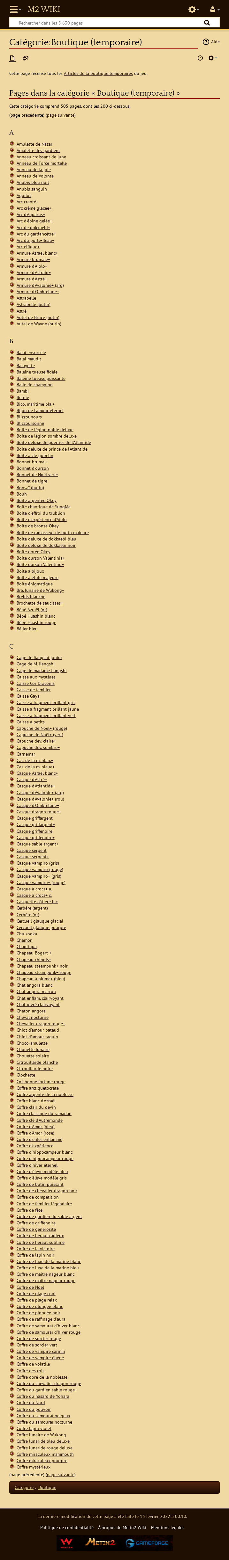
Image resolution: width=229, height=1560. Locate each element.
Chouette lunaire (33, 1049)
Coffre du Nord (31, 1402)
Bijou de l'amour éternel (40, 410)
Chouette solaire (33, 1056)
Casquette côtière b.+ (37, 901)
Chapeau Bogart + (34, 953)
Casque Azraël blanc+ (37, 773)
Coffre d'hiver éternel (37, 1165)
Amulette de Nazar (34, 144)
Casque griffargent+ (36, 824)
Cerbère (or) (28, 914)
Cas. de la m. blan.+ (35, 760)
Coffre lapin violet (34, 1428)
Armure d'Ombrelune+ (38, 291)
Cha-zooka (27, 934)
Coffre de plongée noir (38, 1313)
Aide (215, 42)
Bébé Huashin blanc (36, 616)
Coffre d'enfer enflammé (39, 1139)
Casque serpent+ (33, 856)
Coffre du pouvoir (34, 1409)
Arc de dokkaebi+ (33, 227)
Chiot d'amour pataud (38, 1030)
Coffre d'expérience (35, 1146)
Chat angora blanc (34, 985)
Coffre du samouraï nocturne (44, 1422)
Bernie (23, 397)
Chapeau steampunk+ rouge (44, 972)
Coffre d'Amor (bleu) (36, 1126)
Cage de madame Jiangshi (42, 670)
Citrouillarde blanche (37, 1062)
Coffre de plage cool (36, 1293)
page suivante (60, 115)
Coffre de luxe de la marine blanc (49, 1261)
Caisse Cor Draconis (36, 683)
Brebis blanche (31, 596)
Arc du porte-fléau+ (35, 240)
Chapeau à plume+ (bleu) (41, 979)
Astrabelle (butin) (33, 304)
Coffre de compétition (38, 1197)
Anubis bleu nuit (33, 182)
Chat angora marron (36, 991)
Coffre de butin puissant (40, 1184)
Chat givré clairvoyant (38, 1004)
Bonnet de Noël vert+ (37, 474)
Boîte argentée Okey (37, 500)
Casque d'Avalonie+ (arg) (40, 792)
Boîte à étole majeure (37, 577)
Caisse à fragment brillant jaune (48, 709)
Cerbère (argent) (32, 908)
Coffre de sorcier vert (37, 1345)
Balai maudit (29, 359)
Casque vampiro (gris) (38, 863)
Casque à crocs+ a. (34, 889)
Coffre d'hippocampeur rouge (45, 1158)
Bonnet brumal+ (32, 462)
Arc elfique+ (28, 246)
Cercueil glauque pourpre (41, 927)
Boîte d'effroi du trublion (41, 513)
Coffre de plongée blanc (40, 1306)
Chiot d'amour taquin (37, 1037)
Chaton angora (31, 1011)
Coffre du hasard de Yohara (43, 1396)
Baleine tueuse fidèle (37, 372)
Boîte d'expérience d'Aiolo (42, 519)
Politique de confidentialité (67, 1527)
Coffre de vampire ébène (40, 1357)
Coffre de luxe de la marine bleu (48, 1268)
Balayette (26, 365)
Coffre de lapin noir (35, 1255)
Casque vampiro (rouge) (40, 869)
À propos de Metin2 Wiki (122, 1527)
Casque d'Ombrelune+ (38, 805)
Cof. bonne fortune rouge (41, 1081)
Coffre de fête (29, 1210)
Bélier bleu (27, 629)
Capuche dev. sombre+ (38, 747)
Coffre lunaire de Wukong (41, 1435)
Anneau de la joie (34, 169)
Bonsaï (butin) (30, 487)
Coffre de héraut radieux (40, 1235)
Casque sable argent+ (37, 844)
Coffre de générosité (36, 1229)
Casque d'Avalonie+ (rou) (40, 799)
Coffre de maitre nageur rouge (46, 1280)
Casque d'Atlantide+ (36, 786)
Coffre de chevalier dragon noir (47, 1190)
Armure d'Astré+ (32, 279)
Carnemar (26, 754)
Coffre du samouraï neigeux (43, 1415)
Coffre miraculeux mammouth (45, 1454)
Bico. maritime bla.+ (36, 404)
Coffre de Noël (30, 1287)
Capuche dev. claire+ (36, 741)
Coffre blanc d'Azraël (36, 1101)
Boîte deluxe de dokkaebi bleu (46, 539)
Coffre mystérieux (33, 1467)
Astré (22, 311)
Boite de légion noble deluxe (45, 429)
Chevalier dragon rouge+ (41, 1023)
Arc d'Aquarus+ (31, 214)
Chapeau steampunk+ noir (42, 966)
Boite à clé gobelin (35, 455)
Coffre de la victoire (36, 1248)
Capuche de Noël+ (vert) (40, 734)
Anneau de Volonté (35, 176)
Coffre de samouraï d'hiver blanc (48, 1326)
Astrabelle (26, 298)
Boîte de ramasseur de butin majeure (53, 532)
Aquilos (24, 195)
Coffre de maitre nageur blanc (45, 1274)
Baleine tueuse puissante (41, 378)
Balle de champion (35, 384)
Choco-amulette (32, 1043)
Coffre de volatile (33, 1364)
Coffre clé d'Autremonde (40, 1120)
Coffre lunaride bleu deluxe (43, 1441)
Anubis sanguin (32, 189)
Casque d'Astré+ (32, 779)
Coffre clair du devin (36, 1107)
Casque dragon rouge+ (39, 812)
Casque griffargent (35, 818)
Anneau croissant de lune (41, 157)
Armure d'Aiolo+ (32, 266)
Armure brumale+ (33, 259)
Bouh (22, 494)
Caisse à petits (31, 722)
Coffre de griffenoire (36, 1223)
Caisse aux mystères (36, 677)
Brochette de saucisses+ (40, 603)
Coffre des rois (30, 1371)
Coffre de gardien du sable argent (49, 1216)
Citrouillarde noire (35, 1068)
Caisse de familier (34, 689)
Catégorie (24, 1487)
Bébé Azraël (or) (32, 609)
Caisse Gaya (28, 696)
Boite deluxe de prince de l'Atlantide (52, 449)
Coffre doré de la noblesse (42, 1377)
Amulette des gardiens (38, 150)
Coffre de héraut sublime (41, 1242)
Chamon (25, 940)
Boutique (47, 1487)
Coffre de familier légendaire (44, 1204)
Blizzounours (29, 417)
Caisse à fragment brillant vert (46, 715)
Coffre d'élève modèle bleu (42, 1171)
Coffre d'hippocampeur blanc (45, 1152)
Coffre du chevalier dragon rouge (49, 1383)
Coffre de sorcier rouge (39, 1338)
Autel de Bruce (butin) (38, 317)
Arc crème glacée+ (34, 208)
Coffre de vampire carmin (41, 1351)
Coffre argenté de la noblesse (45, 1094)
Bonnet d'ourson (33, 468)
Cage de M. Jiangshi (36, 664)
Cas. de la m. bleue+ (36, 767)
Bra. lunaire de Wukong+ (40, 590)
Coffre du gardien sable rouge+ (47, 1390)
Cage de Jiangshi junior (39, 657)
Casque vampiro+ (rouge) (41, 882)
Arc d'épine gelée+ (34, 221)
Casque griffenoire (34, 831)
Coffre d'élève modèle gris (42, 1178)
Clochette (26, 1075)
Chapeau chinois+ (34, 959)
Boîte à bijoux (30, 571)
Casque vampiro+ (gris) (39, 876)
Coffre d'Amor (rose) (35, 1133)
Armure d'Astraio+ (34, 272)
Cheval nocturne (33, 1017)
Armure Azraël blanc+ (37, 253)
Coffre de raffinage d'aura (41, 1319)
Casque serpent (32, 850)
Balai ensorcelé (31, 352)
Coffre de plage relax (37, 1300)
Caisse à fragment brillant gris (46, 702)
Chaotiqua (27, 946)
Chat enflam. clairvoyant (40, 998)
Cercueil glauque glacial (40, 921)
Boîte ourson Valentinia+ (41, 558)
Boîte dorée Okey (33, 551)
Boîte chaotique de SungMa (44, 507)
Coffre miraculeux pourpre (42, 1460)
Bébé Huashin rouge (36, 622)
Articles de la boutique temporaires (98, 73)
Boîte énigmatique (35, 584)
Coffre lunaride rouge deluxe (45, 1448)
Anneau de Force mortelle (42, 163)
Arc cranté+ (27, 202)
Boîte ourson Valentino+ (40, 564)
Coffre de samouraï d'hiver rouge (48, 1332)
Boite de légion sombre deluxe (47, 436)
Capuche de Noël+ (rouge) (42, 728)
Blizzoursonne (30, 423)
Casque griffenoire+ (36, 837)
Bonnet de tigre (32, 481)
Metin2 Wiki (43, 10)
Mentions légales (167, 1527)
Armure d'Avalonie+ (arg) (40, 285)
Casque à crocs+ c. (34, 895)
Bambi (23, 391)
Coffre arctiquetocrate (38, 1088)
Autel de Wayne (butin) (39, 324)
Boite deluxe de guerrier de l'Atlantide (54, 442)
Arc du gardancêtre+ (36, 234)
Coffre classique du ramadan (44, 1113)
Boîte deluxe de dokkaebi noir (46, 545)
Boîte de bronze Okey (38, 526)
